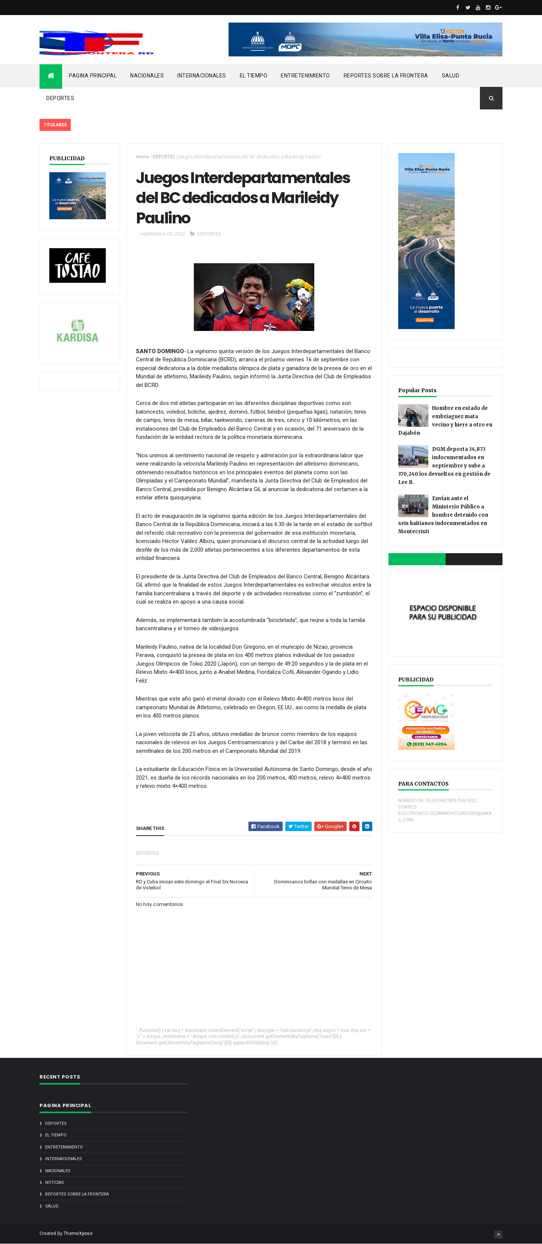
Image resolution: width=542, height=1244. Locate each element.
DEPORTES (60, 98)
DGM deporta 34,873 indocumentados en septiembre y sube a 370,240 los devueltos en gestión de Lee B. (444, 465)
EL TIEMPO (254, 76)
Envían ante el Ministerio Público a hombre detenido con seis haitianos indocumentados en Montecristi (443, 515)
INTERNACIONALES (201, 76)
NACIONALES (147, 76)
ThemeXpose (78, 1233)
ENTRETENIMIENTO (305, 76)
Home (142, 156)
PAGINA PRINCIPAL (93, 76)
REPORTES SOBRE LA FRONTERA (386, 76)
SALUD (451, 76)
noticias (54, 1182)
